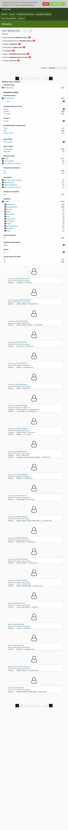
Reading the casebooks (25, 14)
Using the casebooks (8, 18)
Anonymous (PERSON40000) (17, 406)
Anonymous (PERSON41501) (17, 342)
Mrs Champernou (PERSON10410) (19, 300)
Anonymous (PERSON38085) (17, 429)
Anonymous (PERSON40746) (17, 538)
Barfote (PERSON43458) (16, 624)
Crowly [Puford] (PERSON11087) (19, 279)
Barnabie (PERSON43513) (16, 603)
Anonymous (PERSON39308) (17, 321)
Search (12, 14)
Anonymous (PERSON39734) (17, 363)
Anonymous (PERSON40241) (17, 384)
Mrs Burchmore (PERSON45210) (19, 667)
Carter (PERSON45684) (16, 688)
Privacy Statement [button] (27, 5)
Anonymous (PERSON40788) (17, 517)
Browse (4, 14)
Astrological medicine (43, 14)
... (41, 78)
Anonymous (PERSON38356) (17, 451)
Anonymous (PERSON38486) (17, 474)
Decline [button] (46, 4)
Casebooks (6, 9)
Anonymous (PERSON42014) (17, 580)
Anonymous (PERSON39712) (17, 496)
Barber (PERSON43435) (16, 645)
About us (21, 18)
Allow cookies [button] (57, 4)
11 (46, 78)
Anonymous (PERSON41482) (17, 559)
